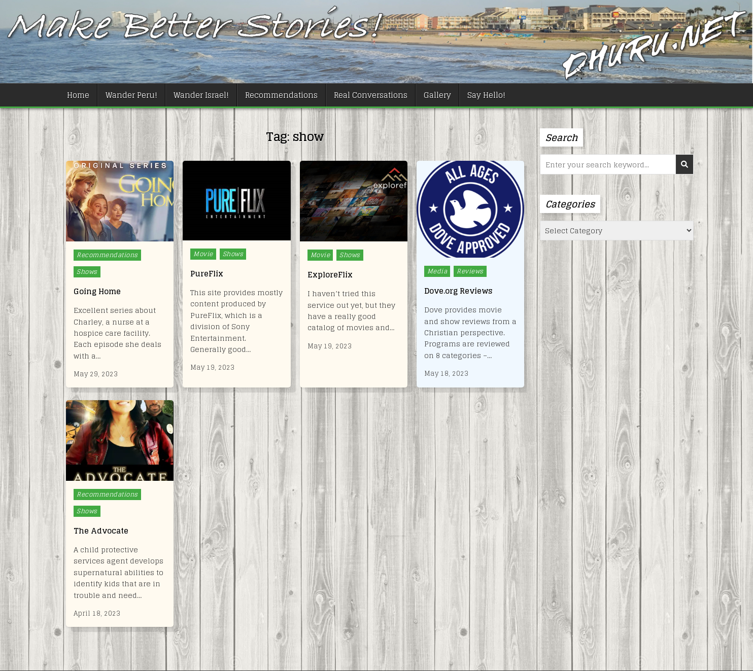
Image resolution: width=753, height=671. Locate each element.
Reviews (470, 271)
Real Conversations (370, 95)
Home (78, 95)
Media (437, 271)
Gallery (437, 95)
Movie (203, 254)
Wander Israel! (201, 95)
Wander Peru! (131, 95)
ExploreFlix (330, 274)
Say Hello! (486, 95)
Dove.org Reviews (458, 291)
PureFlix (206, 273)
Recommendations (281, 95)
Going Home (97, 291)
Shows (87, 271)
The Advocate (101, 531)
